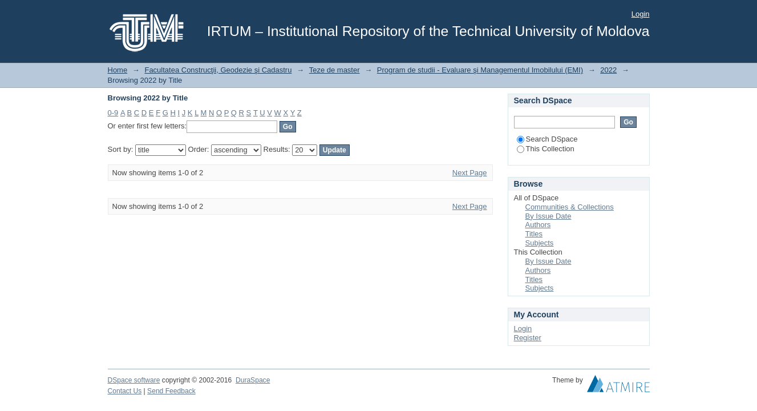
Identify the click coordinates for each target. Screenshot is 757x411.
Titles (534, 233)
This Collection (545, 148)
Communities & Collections (569, 207)
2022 (608, 70)
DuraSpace (253, 380)
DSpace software (134, 380)
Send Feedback (171, 391)
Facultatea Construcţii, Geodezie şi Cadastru (218, 70)
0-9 (113, 112)
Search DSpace (547, 139)
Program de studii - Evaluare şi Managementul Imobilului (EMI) (480, 70)
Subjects (539, 243)
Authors (538, 224)
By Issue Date (548, 216)
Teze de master (334, 70)
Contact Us (125, 391)
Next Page (469, 172)
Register (527, 337)
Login (640, 14)
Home (118, 70)
